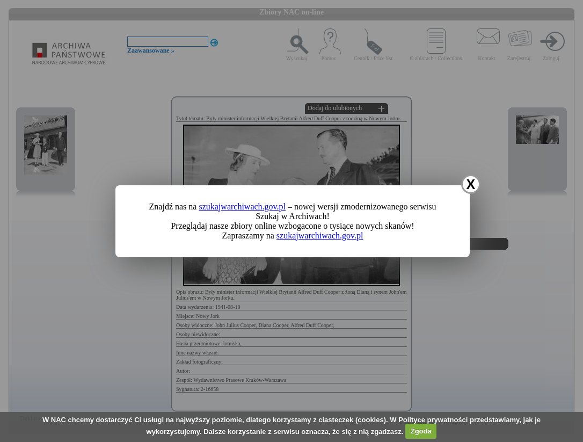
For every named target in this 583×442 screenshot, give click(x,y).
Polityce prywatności (433, 420)
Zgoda (421, 431)
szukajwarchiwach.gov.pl (242, 206)
